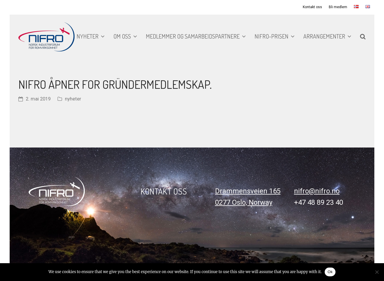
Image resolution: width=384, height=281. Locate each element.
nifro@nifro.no (317, 191)
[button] (363, 37)
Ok (330, 272)
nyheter (73, 99)
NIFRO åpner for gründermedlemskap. (115, 84)
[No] (377, 272)
